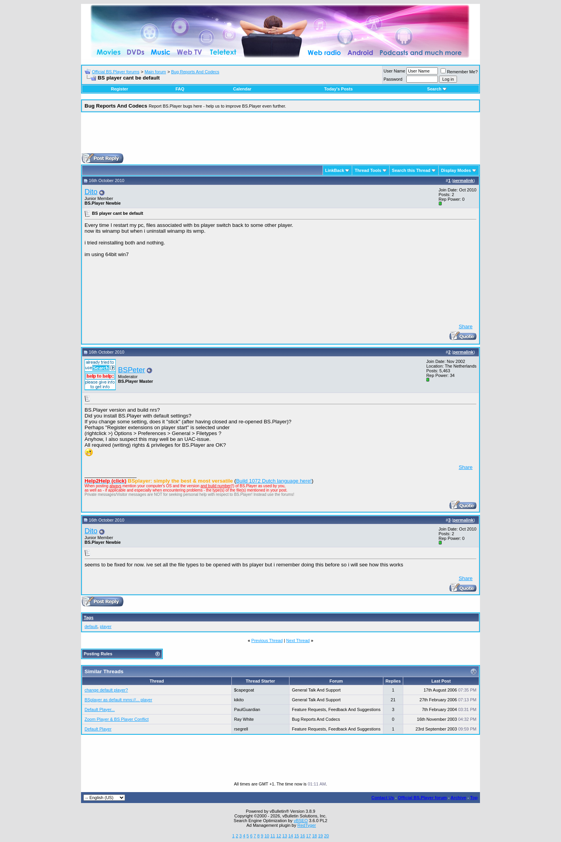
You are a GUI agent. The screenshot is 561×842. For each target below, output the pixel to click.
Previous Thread (267, 640)
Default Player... (100, 709)
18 (314, 835)
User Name (395, 71)
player (105, 626)
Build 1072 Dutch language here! (274, 481)
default (91, 626)
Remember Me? (459, 71)
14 (290, 835)
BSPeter (131, 370)
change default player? (106, 690)
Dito (91, 192)
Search (437, 89)
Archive (458, 797)
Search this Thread (411, 170)
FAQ (179, 89)
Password (393, 79)
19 (320, 835)
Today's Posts (338, 89)
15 (296, 835)
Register (119, 89)
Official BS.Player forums (115, 71)
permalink (463, 180)
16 (302, 835)
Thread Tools (368, 170)
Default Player (98, 729)
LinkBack (334, 170)
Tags (89, 617)
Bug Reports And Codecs (195, 71)
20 (326, 835)
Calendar (242, 89)
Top (474, 797)
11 (272, 835)
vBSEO (301, 820)
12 (278, 835)
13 (284, 835)
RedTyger (306, 825)
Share (466, 326)
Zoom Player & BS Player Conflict (116, 719)
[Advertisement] (280, 135)
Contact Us (382, 797)
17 (308, 835)
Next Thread (298, 640)
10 (267, 835)
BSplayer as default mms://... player (118, 699)
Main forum (155, 71)
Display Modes (456, 170)
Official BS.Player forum (422, 797)
